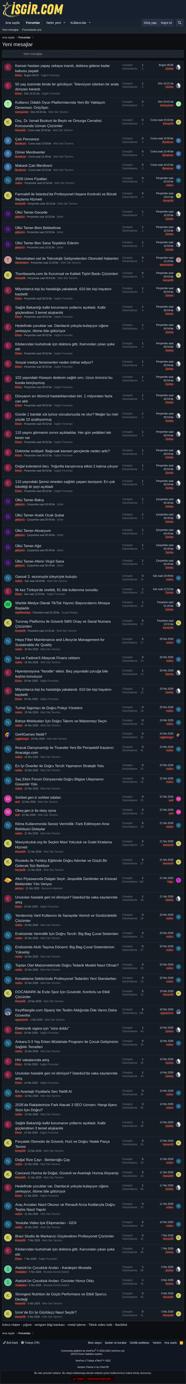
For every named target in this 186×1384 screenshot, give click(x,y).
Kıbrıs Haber (11, 1324)
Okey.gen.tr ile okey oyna (35, 811)
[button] (64, 23)
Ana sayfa (12, 22)
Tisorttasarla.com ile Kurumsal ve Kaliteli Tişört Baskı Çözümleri (66, 274)
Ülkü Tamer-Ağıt (28, 546)
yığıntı (27, 1324)
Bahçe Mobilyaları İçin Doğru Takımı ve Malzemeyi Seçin (61, 721)
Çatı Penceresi (27, 139)
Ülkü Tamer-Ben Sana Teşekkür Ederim (47, 243)
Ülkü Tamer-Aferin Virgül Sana (39, 561)
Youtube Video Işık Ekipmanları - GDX (46, 1223)
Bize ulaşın (95, 1342)
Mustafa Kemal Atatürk (56, 1271)
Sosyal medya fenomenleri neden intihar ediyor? (54, 362)
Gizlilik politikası (139, 1342)
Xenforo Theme (93, 1367)
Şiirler (60, 216)
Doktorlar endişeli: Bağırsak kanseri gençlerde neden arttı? (62, 451)
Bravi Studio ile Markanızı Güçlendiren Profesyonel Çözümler (64, 1236)
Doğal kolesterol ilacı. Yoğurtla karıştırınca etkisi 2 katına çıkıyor (66, 466)
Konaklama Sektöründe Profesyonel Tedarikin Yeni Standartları (65, 979)
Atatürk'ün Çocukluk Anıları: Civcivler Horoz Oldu (54, 1281)
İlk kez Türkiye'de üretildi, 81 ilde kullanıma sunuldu (56, 590)
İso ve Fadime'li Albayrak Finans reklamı (47, 658)
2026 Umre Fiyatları (31, 179)
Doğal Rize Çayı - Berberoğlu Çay (42, 1160)
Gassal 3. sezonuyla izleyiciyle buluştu (46, 577)
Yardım (156, 1342)
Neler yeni (53, 22)
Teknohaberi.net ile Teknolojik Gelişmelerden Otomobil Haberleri (67, 258)
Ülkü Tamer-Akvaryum (33, 531)
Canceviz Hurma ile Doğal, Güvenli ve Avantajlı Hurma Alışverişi (67, 1173)
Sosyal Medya (69, 612)
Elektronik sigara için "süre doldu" (42, 1028)
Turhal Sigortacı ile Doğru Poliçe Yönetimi (48, 708)
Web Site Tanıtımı (58, 112)
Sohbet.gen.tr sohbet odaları (38, 797)
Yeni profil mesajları (60, 54)
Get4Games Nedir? (30, 734)
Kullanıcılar (78, 22)
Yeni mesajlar (10, 29)
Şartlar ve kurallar (116, 1342)
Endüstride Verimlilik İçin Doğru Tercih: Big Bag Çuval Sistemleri (66, 934)
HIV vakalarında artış (32, 1060)
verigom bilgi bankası (50, 1324)
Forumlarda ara (31, 29)
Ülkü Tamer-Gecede (31, 212)
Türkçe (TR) (30, 1342)
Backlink (121, 1324)
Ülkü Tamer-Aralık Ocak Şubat (39, 515)
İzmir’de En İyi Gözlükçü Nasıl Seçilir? (46, 1312)
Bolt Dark (10, 1342)
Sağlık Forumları (50, 75)
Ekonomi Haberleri (52, 888)
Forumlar (33, 22)
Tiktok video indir (100, 1324)
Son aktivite (87, 54)
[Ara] (180, 23)
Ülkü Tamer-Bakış (29, 500)
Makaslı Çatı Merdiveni (33, 166)
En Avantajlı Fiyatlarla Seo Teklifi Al (43, 1092)
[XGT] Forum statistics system (93, 1354)
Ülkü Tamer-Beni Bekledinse (38, 228)
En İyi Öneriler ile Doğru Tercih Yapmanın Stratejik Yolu (59, 766)
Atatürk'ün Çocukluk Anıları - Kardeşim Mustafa (53, 1268)
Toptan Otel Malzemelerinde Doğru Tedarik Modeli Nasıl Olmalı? (67, 965)
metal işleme (77, 1324)
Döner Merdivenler (30, 152)
